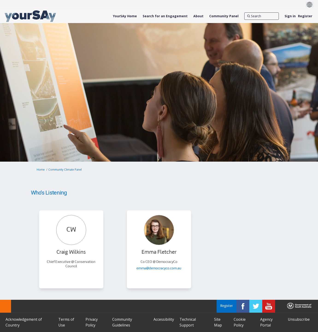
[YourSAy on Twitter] (255, 306)
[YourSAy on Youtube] (268, 306)
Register (305, 16)
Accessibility (163, 319)
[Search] (261, 16)
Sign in (290, 16)
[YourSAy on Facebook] (242, 306)
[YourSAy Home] (125, 16)
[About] (198, 16)
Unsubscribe (299, 319)
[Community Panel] (224, 16)
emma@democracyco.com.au (158, 268)
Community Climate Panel (65, 170)
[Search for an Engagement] (165, 16)
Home (41, 170)
